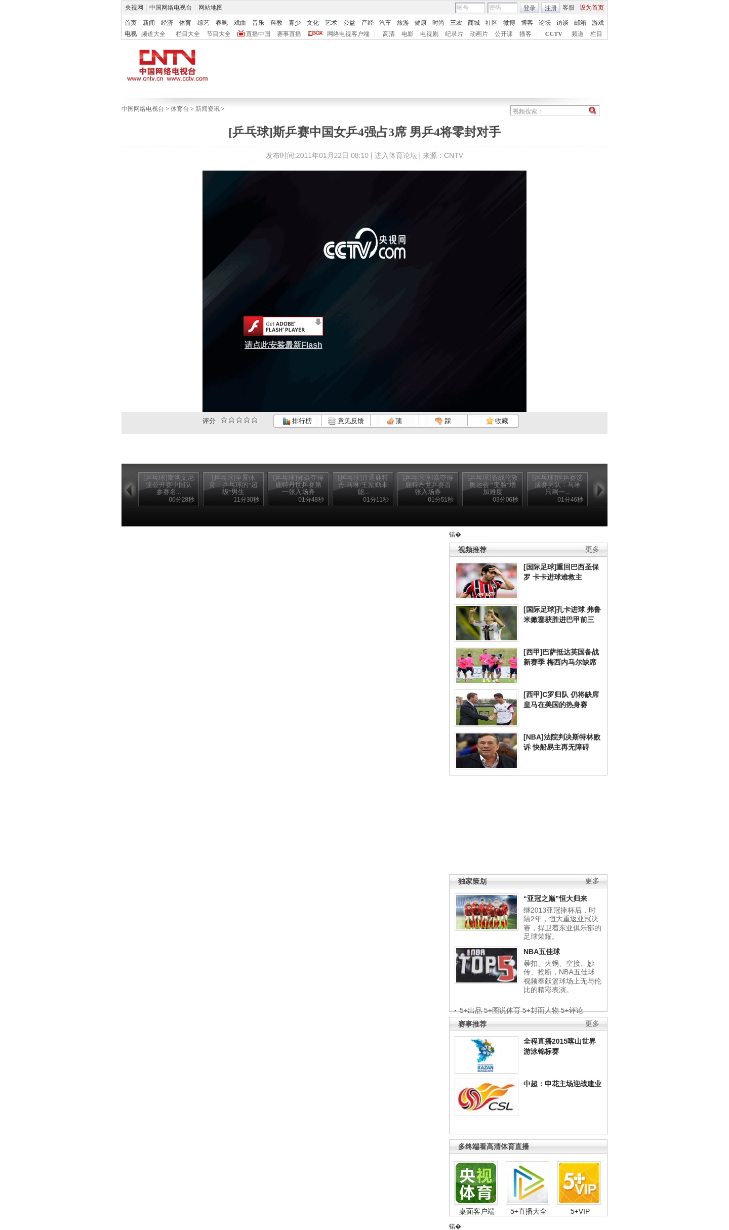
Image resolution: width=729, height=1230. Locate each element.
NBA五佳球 (541, 952)
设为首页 (592, 7)
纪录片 (454, 33)
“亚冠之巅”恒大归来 (555, 898)
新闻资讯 (207, 108)
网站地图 (210, 7)
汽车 (385, 22)
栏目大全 (188, 33)
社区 (491, 22)
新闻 (149, 22)
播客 (525, 33)
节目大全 (219, 33)
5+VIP (580, 1211)
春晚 (222, 22)
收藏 (497, 421)
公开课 (504, 33)
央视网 (134, 7)
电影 (407, 33)
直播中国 (258, 33)
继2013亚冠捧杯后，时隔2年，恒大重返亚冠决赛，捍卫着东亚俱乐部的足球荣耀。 (562, 923)
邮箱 (580, 22)
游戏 (598, 22)
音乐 (258, 22)
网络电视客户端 (348, 33)
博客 (527, 22)
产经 (367, 22)
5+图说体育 (502, 1010)
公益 (349, 22)
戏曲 (240, 22)
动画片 (479, 33)
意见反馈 (345, 421)
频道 (578, 33)
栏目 (596, 33)
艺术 (331, 22)
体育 (185, 22)
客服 (568, 7)
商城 (474, 22)
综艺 (203, 22)
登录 (529, 8)
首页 (131, 22)
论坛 (545, 22)
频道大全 (153, 33)
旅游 (403, 22)
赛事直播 (289, 33)
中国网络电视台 (170, 7)
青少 (295, 22)
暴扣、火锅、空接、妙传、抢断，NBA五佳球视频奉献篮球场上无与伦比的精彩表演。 (562, 976)
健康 (421, 22)
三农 (456, 22)
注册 (551, 8)
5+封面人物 (540, 1010)
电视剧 (429, 33)
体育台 (180, 108)
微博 (509, 22)
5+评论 (572, 1010)
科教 (276, 22)
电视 (131, 33)
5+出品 (471, 1010)
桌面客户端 (477, 1211)
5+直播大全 (528, 1211)
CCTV (553, 33)
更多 (592, 549)
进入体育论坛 (396, 155)
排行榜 (297, 421)
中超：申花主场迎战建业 (562, 1084)
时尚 (438, 22)
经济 (167, 22)
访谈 (562, 22)
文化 (313, 22)
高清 (389, 33)
